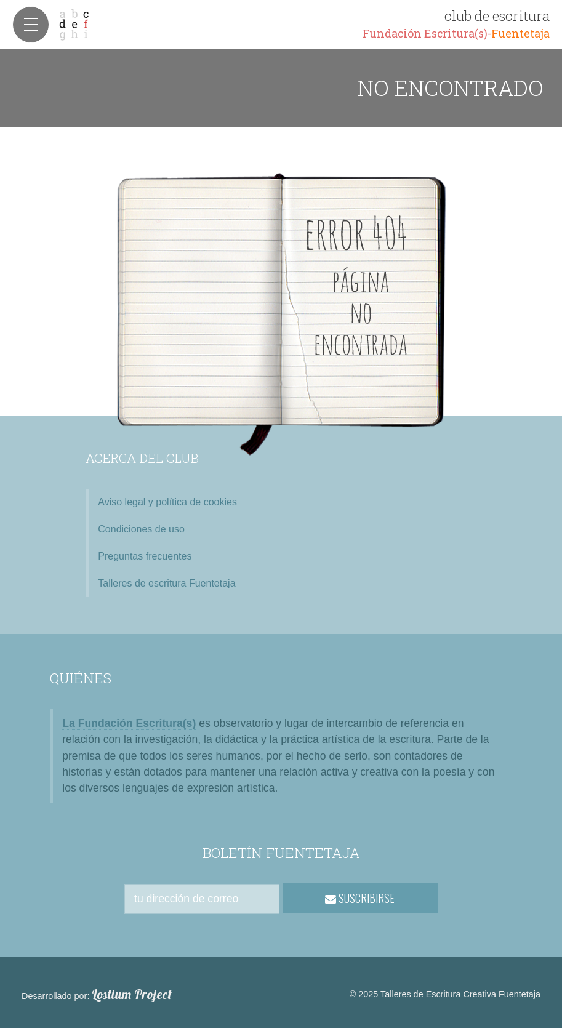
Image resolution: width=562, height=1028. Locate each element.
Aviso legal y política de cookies (167, 502)
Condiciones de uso (141, 529)
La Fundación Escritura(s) (129, 723)
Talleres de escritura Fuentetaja (166, 583)
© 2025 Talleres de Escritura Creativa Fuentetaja (445, 994)
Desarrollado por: (97, 994)
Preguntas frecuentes (144, 556)
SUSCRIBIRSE (360, 898)
